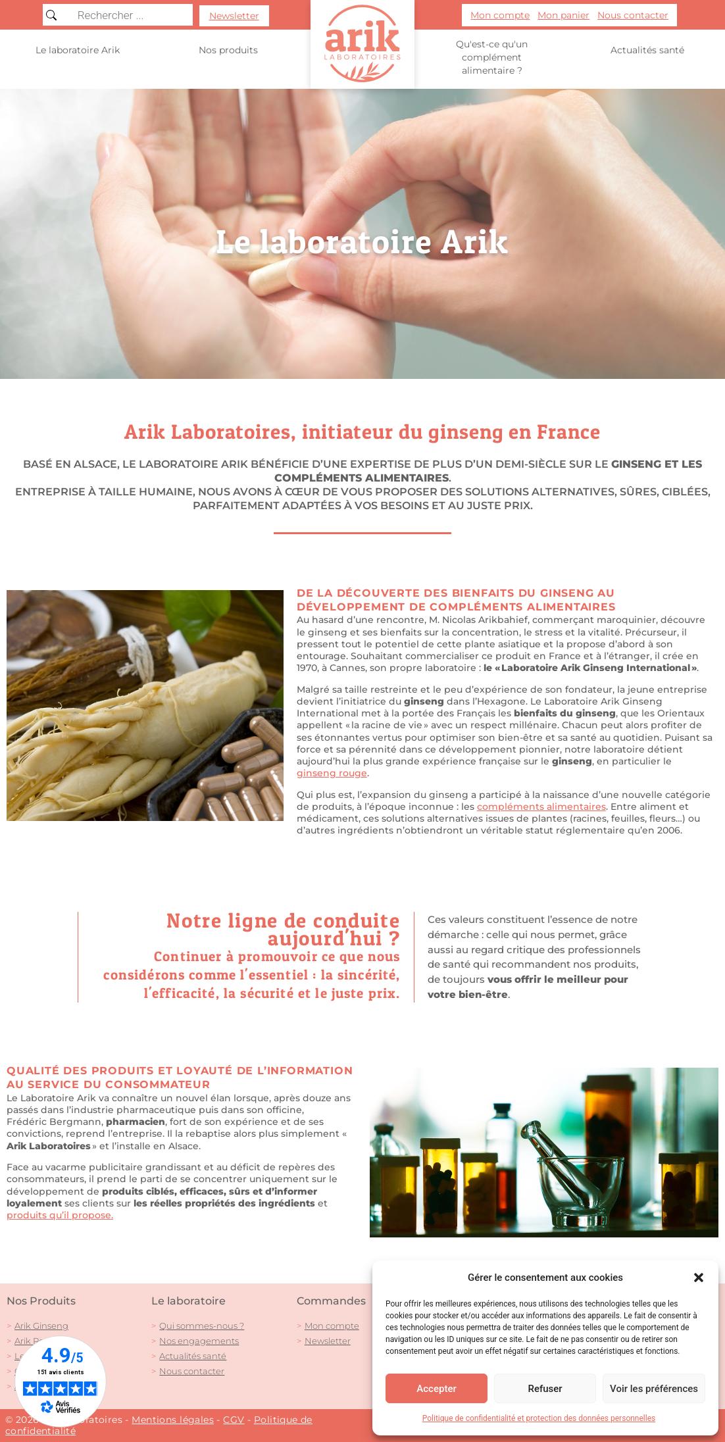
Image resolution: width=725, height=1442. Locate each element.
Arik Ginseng (41, 1325)
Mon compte (332, 1325)
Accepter (436, 1389)
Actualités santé (647, 50)
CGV (233, 1420)
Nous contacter (191, 1371)
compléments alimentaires (361, 478)
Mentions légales (173, 1420)
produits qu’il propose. (60, 1215)
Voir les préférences (654, 1389)
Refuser (545, 1389)
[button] (698, 1277)
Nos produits (228, 50)
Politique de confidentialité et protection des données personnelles (538, 1418)
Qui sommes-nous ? (201, 1325)
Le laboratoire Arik (78, 50)
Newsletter (328, 1340)
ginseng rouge (332, 773)
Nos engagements (199, 1340)
